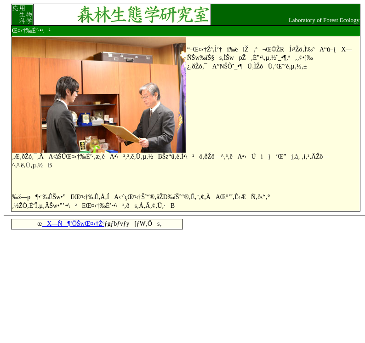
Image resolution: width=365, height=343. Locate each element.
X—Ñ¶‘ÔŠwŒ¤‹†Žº (73, 223)
